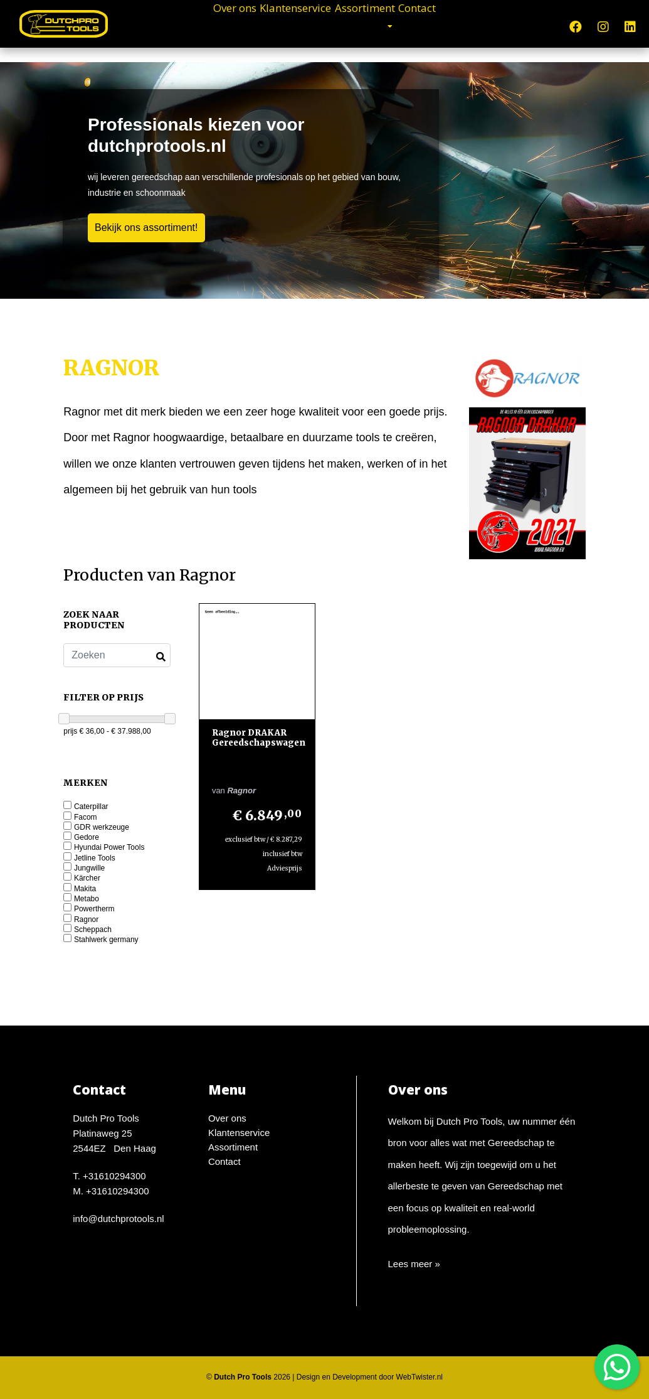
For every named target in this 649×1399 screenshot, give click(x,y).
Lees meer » (414, 1263)
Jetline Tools (94, 858)
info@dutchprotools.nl (118, 1218)
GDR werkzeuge (101, 827)
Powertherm (94, 909)
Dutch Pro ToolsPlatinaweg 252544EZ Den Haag (114, 1133)
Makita (85, 889)
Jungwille (89, 868)
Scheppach (93, 930)
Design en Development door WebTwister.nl (370, 1377)
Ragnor (86, 920)
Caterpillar (91, 807)
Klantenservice (280, 25)
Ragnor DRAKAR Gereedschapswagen (258, 737)
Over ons (182, 25)
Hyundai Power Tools (109, 848)
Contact (469, 25)
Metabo (86, 899)
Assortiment (386, 25)
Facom (85, 817)
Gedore (86, 838)
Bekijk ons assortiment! (146, 227)
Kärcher (87, 878)
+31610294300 (114, 1176)
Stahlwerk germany (106, 940)
